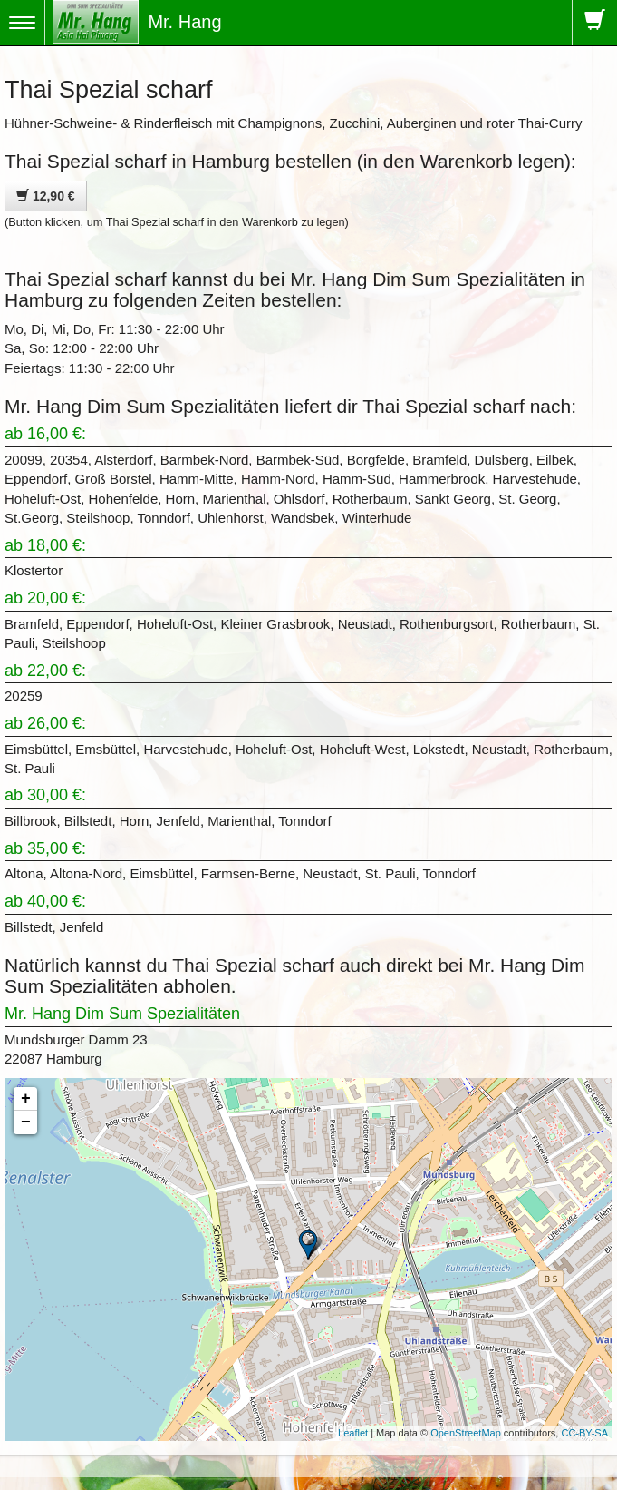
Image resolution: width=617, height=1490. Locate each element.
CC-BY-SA (584, 1432)
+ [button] (26, 1099)
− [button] (26, 1122)
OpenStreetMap (465, 1432)
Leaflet (353, 1432)
